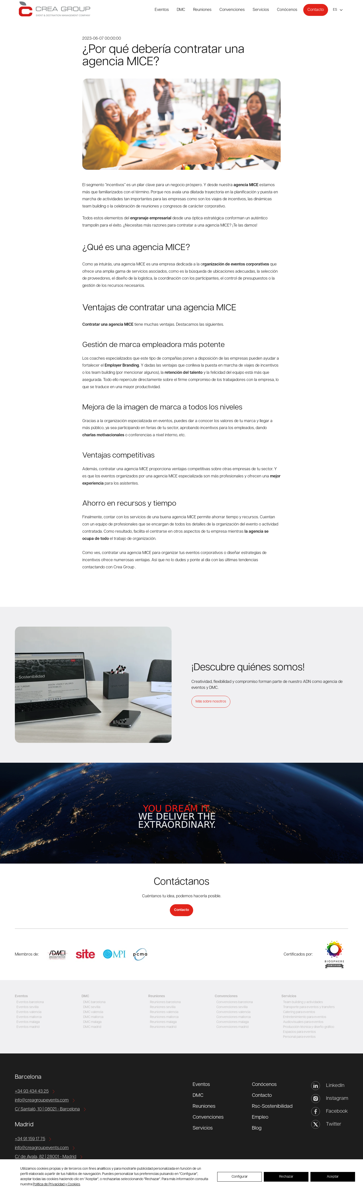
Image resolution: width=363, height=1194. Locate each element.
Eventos (162, 10)
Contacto (315, 10)
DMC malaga (91, 1022)
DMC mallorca (92, 1017)
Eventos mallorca (28, 1017)
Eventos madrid (27, 1027)
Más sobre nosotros (211, 701)
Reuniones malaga (162, 1022)
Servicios (261, 10)
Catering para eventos (298, 1012)
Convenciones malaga (232, 1022)
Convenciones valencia (232, 1012)
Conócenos (287, 10)
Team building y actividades (302, 1002)
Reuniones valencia (163, 1012)
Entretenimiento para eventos (304, 1017)
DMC (181, 10)
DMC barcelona (93, 1002)
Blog (257, 1128)
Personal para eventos (298, 1037)
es (335, 10)
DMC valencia (92, 1012)
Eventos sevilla (26, 1007)
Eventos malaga (27, 1022)
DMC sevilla (90, 1007)
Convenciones (232, 10)
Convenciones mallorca (233, 1017)
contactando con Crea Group (108, 567)
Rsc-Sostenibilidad (272, 1106)
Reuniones (202, 10)
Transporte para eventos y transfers (308, 1007)
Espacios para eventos (298, 1032)
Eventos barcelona (29, 1002)
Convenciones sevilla (231, 1007)
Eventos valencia (28, 1012)
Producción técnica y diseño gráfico (308, 1027)
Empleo (260, 1117)
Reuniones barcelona (164, 1002)
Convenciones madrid (231, 1027)
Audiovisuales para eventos (302, 1022)
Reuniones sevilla (161, 1007)
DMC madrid (91, 1027)
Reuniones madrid (162, 1027)
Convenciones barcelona (234, 1002)
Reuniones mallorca (163, 1017)
